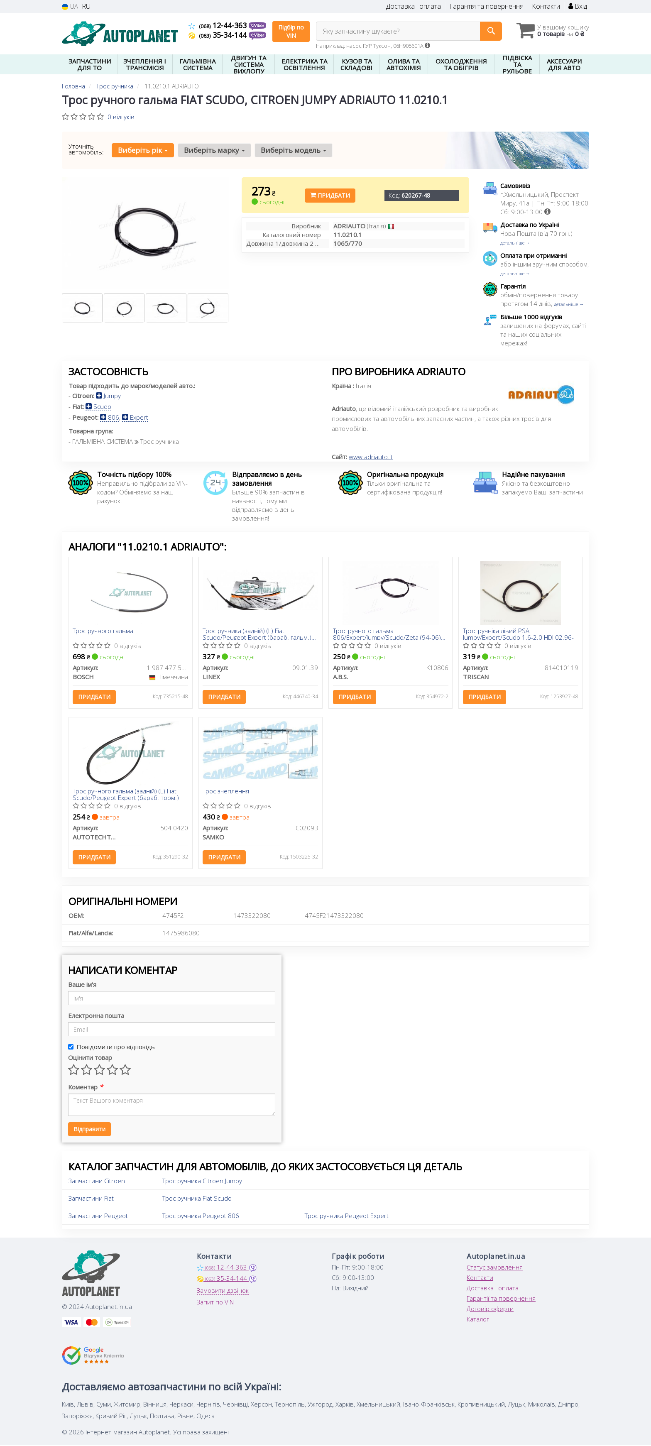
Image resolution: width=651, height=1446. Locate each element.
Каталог (478, 1320)
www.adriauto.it (371, 457)
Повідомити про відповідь (111, 1047)
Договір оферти (490, 1309)
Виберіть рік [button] (143, 150)
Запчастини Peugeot (98, 1216)
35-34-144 (218, 35)
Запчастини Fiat (91, 1199)
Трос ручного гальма (103, 631)
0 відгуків (121, 117)
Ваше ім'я (82, 985)
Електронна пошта (96, 1016)
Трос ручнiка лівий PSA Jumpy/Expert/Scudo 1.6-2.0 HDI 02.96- (518, 634)
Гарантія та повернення (486, 6)
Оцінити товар (90, 1058)
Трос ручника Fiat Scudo (197, 1199)
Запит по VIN (215, 1303)
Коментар (85, 1088)
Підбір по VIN (291, 31)
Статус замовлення (495, 1268)
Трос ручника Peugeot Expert (347, 1216)
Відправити (89, 1130)
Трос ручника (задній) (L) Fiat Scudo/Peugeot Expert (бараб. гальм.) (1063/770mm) (257, 634)
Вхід (577, 6)
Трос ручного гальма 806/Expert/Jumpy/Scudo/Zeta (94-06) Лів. (387, 634)
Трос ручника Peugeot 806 (200, 1216)
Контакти (546, 6)
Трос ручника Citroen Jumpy (202, 1181)
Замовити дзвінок (223, 1291)
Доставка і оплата (413, 6)
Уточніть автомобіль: (86, 149)
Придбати (330, 195)
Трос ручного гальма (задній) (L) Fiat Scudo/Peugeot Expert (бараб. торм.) (126, 794)
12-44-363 (218, 25)
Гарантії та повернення (501, 1299)
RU (86, 6)
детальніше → (515, 243)
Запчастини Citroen (97, 1181)
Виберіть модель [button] (293, 150)
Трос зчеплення (226, 792)
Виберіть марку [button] (214, 150)
